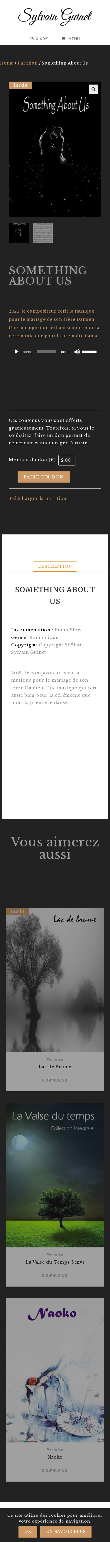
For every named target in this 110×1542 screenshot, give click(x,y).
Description (55, 566)
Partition (28, 63)
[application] (55, 352)
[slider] (47, 351)
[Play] (16, 352)
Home (6, 63)
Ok (27, 1531)
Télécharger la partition (38, 498)
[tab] (55, 566)
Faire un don (43, 477)
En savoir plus (66, 1531)
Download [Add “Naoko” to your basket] (55, 1471)
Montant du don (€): (33, 460)
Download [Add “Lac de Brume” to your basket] (55, 1080)
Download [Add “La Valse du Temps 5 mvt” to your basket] (55, 1276)
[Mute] (77, 352)
